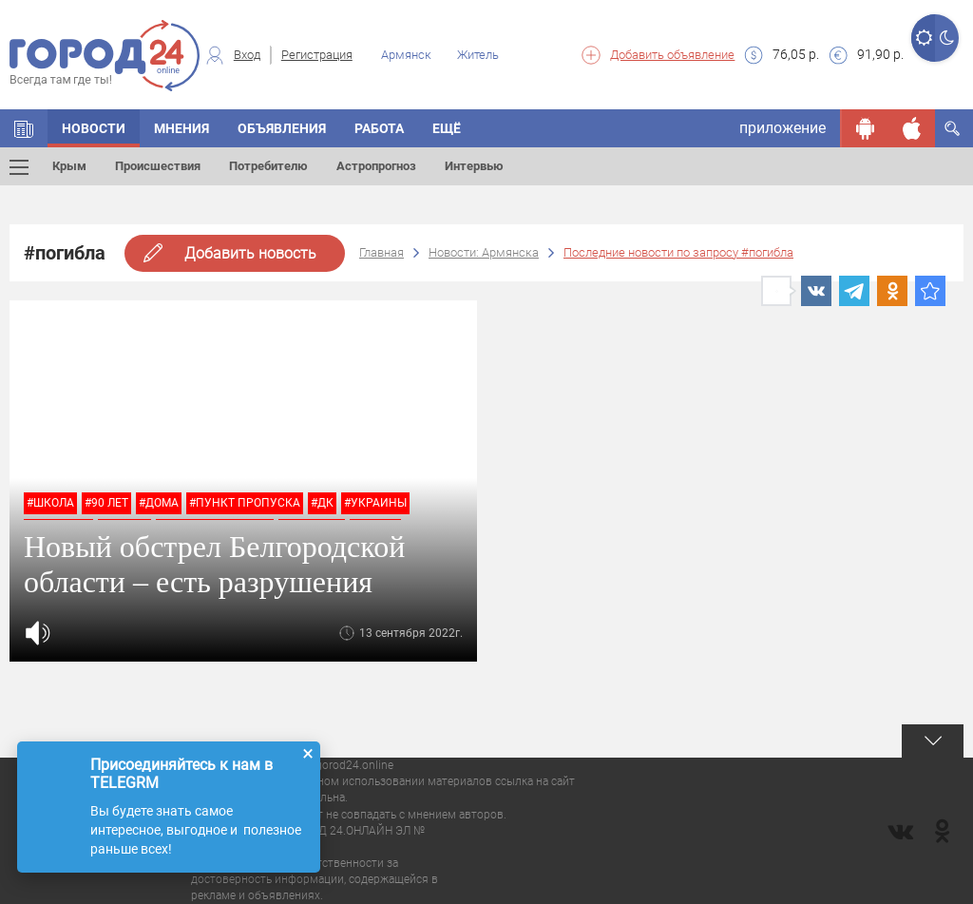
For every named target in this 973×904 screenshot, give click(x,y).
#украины (375, 503)
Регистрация (317, 55)
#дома (159, 503)
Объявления (282, 128)
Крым (69, 166)
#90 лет (106, 503)
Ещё (446, 128)
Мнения (181, 128)
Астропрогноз (376, 166)
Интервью (474, 166)
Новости (93, 128)
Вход (247, 55)
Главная (381, 252)
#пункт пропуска (244, 503)
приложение (782, 128)
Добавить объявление (672, 55)
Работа (379, 128)
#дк (322, 503)
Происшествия (157, 166)
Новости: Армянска (484, 252)
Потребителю (268, 166)
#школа (50, 503)
